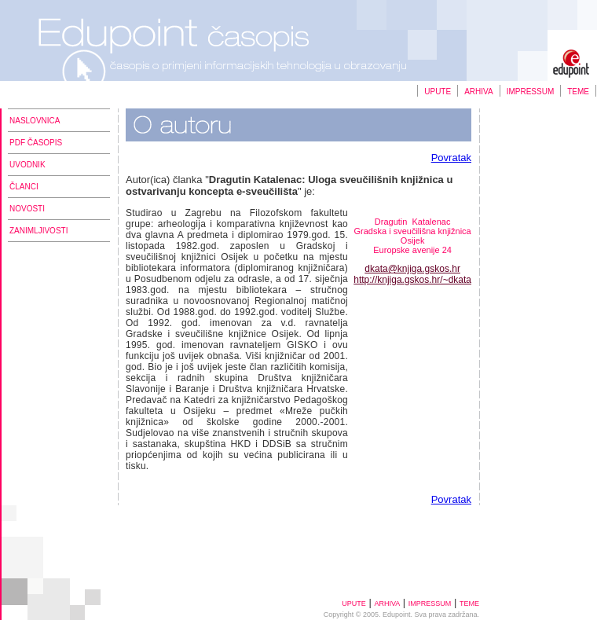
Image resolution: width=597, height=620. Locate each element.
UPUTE (437, 91)
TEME (578, 91)
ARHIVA (478, 91)
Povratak (451, 157)
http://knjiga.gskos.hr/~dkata (412, 279)
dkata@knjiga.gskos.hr (412, 268)
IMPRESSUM (531, 91)
